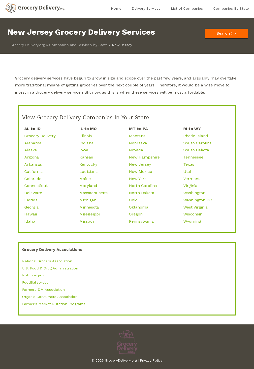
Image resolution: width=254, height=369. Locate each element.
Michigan (87, 200)
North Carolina (143, 185)
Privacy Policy (151, 360)
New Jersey (140, 164)
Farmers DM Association (43, 289)
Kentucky (88, 164)
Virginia (190, 185)
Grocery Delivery (40, 135)
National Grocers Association (47, 261)
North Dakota (141, 192)
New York (138, 178)
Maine (85, 178)
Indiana (86, 143)
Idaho (29, 221)
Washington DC (197, 200)
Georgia (31, 207)
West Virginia (195, 207)
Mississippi (89, 214)
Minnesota (89, 207)
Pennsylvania (141, 221)
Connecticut (36, 185)
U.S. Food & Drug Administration (50, 268)
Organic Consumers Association (49, 297)
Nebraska (138, 143)
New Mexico (140, 171)
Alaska (30, 150)
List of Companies (187, 8)
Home (116, 8)
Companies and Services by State (78, 45)
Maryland (88, 185)
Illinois (85, 135)
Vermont (191, 178)
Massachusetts (93, 192)
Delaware (33, 192)
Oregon (136, 214)
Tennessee (193, 157)
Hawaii (30, 214)
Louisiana (88, 171)
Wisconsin (192, 214)
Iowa (83, 150)
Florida (31, 200)
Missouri (87, 221)
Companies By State (231, 8)
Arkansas (33, 164)
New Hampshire (144, 157)
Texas (188, 164)
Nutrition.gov (33, 275)
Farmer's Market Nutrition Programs (53, 304)
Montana (137, 135)
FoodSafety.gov (35, 282)
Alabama (32, 143)
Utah (187, 171)
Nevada (136, 150)
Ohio (133, 200)
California (33, 171)
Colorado (32, 178)
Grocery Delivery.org (27, 45)
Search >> (226, 33)
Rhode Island (195, 135)
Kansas (86, 157)
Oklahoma (138, 207)
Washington (194, 192)
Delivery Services (146, 8)
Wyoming (192, 221)
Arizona (31, 157)
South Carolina (197, 143)
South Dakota (196, 150)
